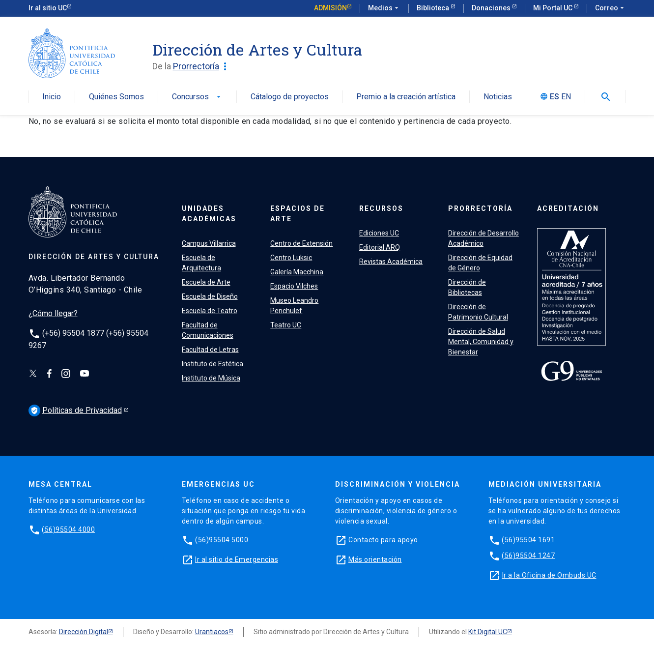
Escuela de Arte (206, 282)
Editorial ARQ (379, 247)
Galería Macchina (296, 272)
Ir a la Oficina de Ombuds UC (549, 575)
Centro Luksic (291, 258)
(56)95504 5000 (221, 540)
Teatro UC (285, 325)
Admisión (330, 8)
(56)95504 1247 (528, 555)
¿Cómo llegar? (53, 313)
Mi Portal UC (553, 8)
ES (554, 97)
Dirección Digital (83, 632)
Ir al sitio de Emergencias (236, 559)
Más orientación (375, 559)
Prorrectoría (202, 66)
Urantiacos (211, 632)
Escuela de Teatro (209, 311)
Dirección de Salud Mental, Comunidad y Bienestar (480, 341)
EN (566, 97)
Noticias (497, 97)
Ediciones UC (379, 233)
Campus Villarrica (209, 243)
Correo (610, 8)
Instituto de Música (211, 378)
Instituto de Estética (212, 364)
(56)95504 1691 (528, 540)
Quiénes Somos (116, 97)
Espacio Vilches (294, 286)
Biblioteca (434, 8)
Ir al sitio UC (47, 8)
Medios (384, 8)
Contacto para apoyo (383, 540)
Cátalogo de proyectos (290, 97)
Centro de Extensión (301, 243)
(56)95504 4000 (68, 529)
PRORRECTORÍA (480, 208)
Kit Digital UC (487, 632)
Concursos (197, 97)
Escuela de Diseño (210, 296)
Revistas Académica (391, 261)
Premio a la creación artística (405, 97)
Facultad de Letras (210, 349)
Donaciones (492, 8)
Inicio (51, 97)
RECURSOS (381, 208)
